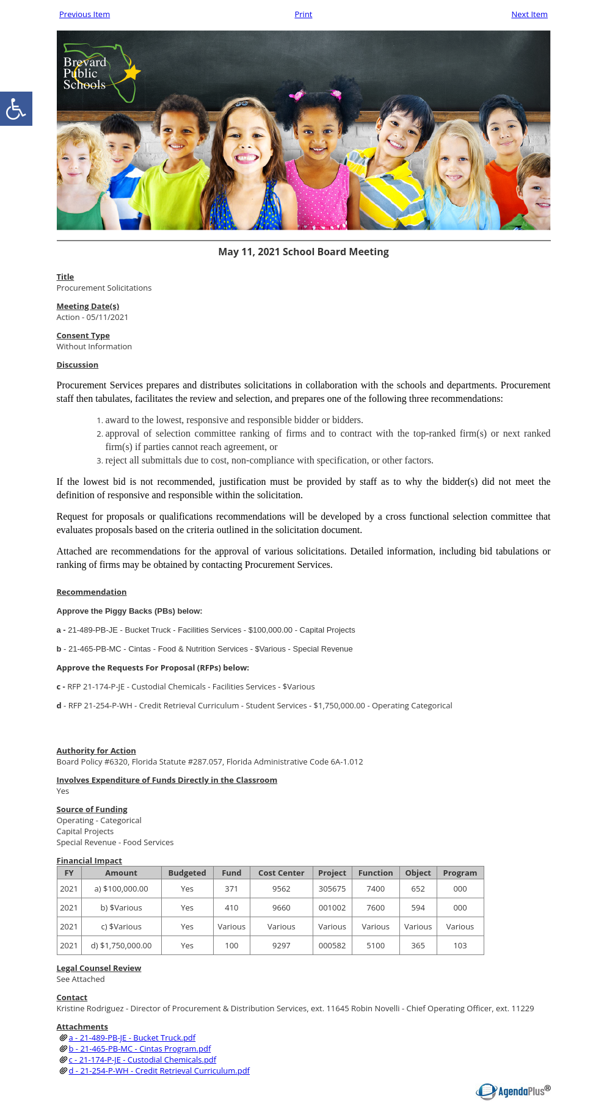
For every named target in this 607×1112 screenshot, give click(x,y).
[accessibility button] (16, 109)
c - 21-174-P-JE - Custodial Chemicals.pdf (143, 1059)
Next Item (529, 14)
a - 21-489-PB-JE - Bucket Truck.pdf (132, 1037)
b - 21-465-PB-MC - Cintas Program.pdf (140, 1048)
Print (303, 14)
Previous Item (84, 14)
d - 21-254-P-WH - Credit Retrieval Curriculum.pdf (159, 1070)
